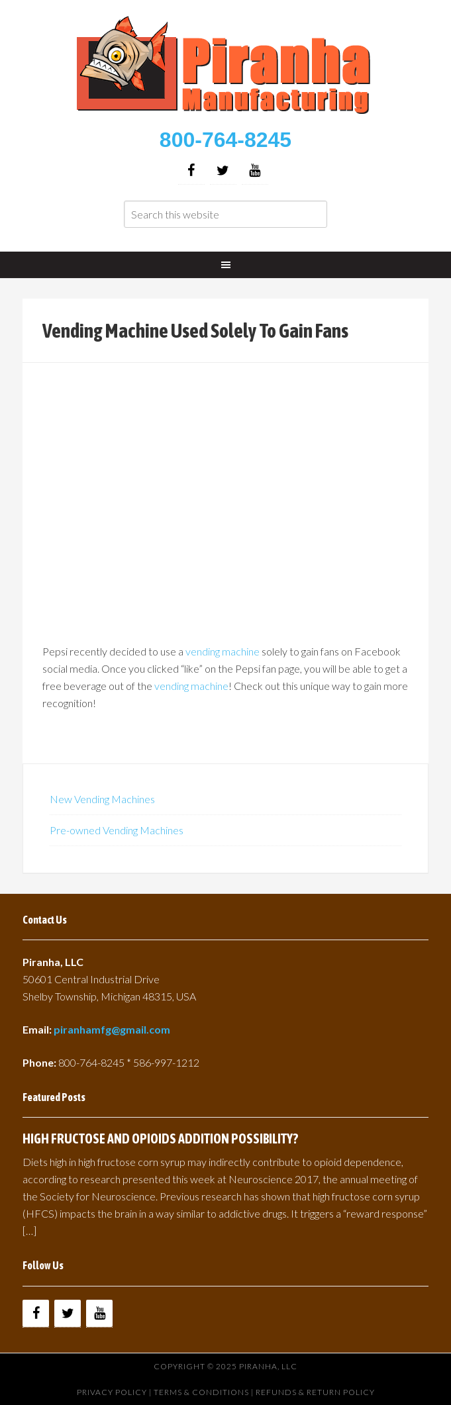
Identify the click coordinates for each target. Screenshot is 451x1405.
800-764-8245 (225, 140)
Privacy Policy (112, 1392)
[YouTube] (255, 170)
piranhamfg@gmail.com (112, 1029)
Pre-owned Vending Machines (116, 830)
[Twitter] (223, 170)
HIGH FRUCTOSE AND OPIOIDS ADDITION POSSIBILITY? (160, 1138)
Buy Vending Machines (225, 66)
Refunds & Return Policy (315, 1392)
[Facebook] (191, 170)
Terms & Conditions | (205, 1392)
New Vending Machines (102, 799)
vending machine (222, 651)
